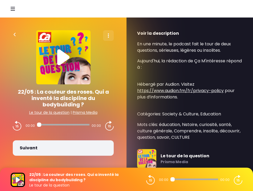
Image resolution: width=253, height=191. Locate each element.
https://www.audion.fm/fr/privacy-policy (180, 91)
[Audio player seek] (63, 124)
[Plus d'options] (108, 35)
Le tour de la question (49, 112)
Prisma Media (85, 112)
